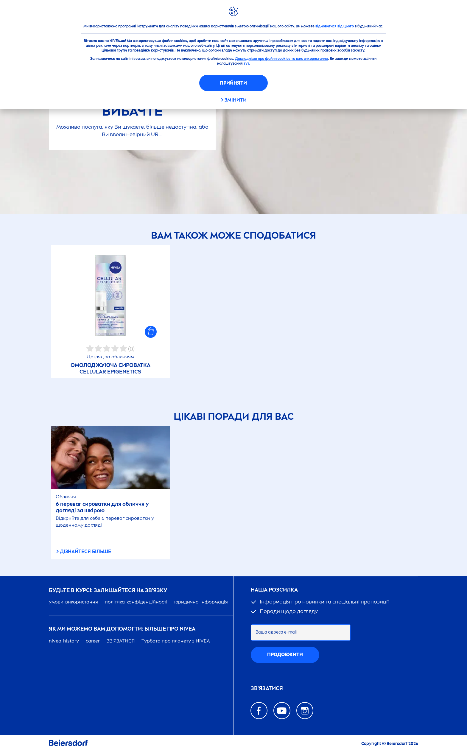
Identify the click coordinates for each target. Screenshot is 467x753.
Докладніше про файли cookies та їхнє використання (281, 59)
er (93, 641)
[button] (151, 332)
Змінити (236, 100)
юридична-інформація (201, 602)
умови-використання (73, 602)
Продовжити (285, 654)
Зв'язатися (267, 688)
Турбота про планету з (175, 641)
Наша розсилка (274, 590)
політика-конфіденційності (136, 602)
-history (64, 641)
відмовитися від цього (334, 26)
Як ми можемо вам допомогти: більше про (122, 629)
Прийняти (233, 83)
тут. (247, 63)
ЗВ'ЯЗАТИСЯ (121, 641)
